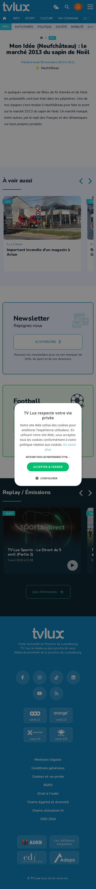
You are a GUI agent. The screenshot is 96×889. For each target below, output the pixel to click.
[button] (48, 457)
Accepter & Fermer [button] (48, 467)
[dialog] (48, 444)
